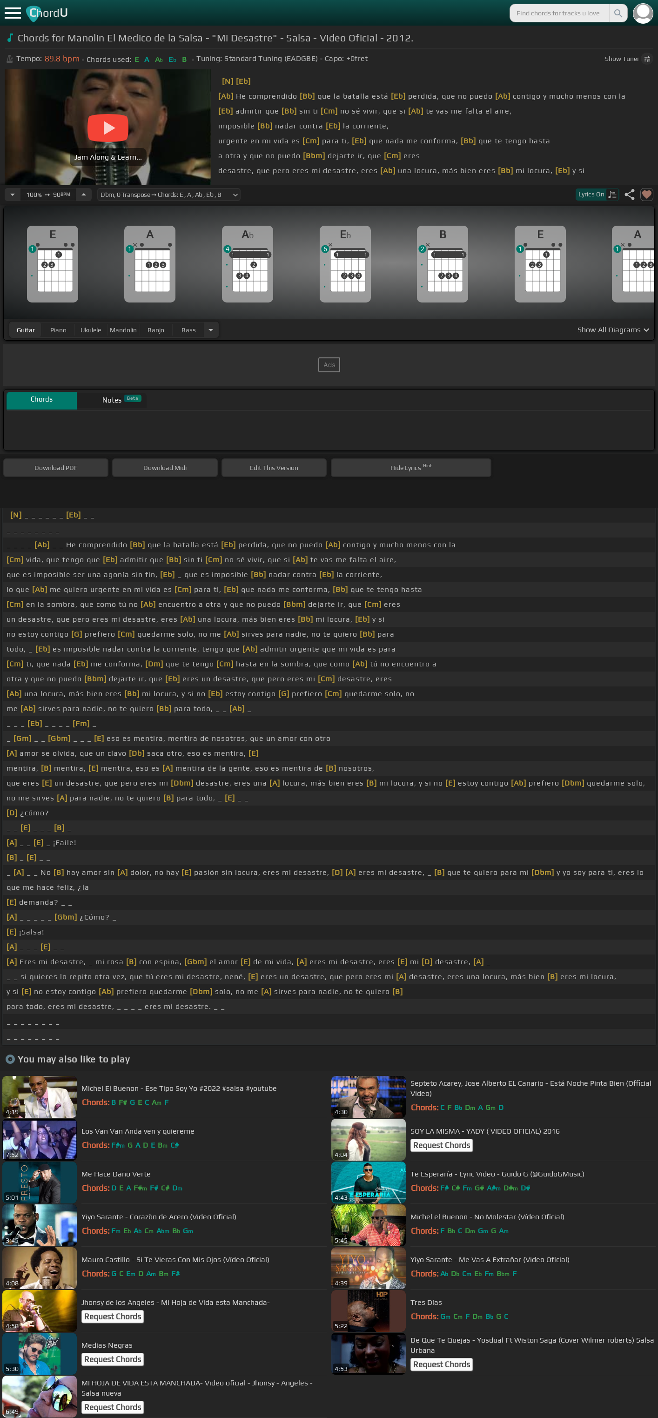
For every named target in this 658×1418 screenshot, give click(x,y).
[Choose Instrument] (211, 330)
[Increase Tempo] (84, 194)
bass (188, 330)
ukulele (91, 330)
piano (58, 330)
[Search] (617, 13)
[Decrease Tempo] (12, 194)
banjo (156, 330)
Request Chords (441, 1145)
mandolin (123, 330)
